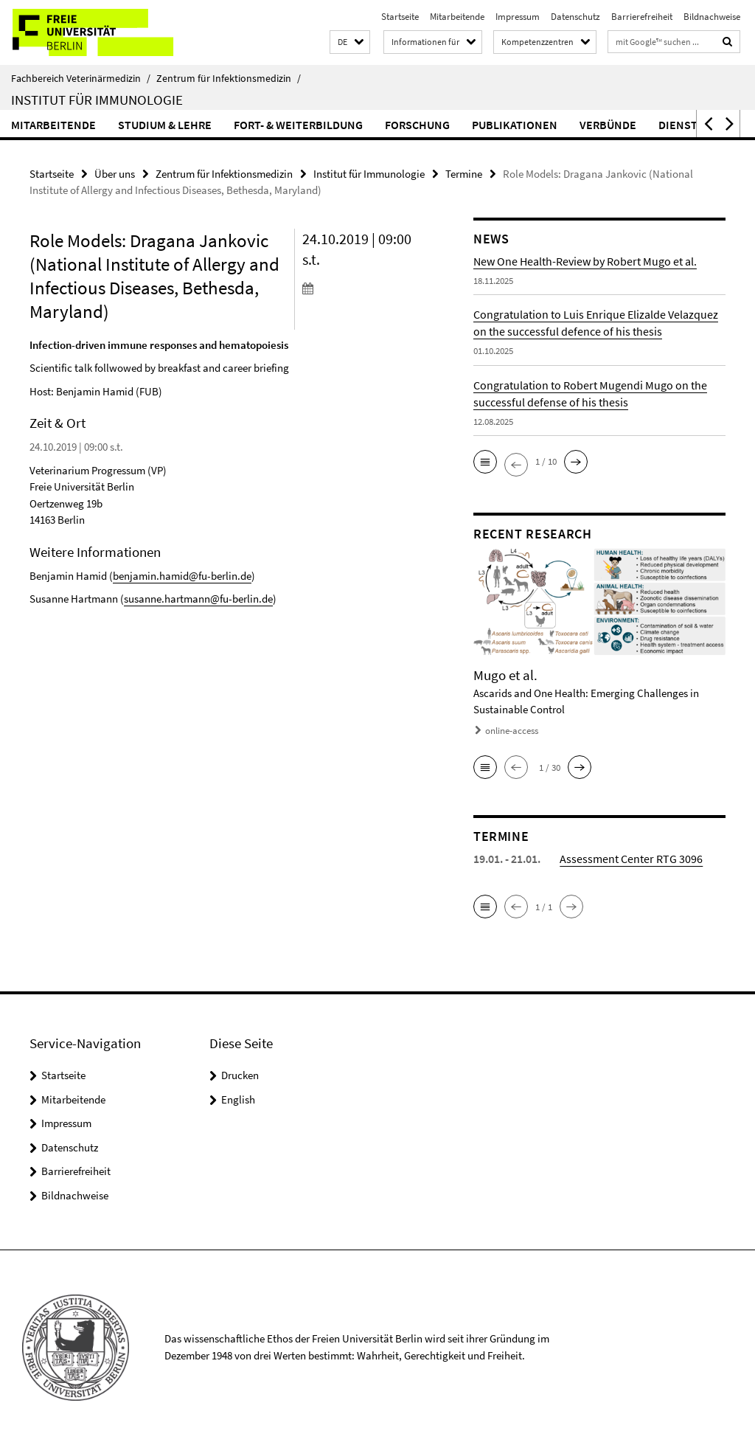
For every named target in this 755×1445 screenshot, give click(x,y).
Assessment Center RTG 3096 (631, 858)
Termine (463, 174)
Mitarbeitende (457, 16)
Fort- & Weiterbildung (298, 124)
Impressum (517, 16)
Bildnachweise (711, 16)
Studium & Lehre (165, 124)
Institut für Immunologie (97, 99)
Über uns (114, 174)
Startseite (400, 16)
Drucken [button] (240, 1075)
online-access (511, 730)
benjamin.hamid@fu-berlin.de (182, 576)
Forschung (417, 124)
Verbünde (608, 124)
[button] (350, 42)
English (238, 1099)
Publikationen (514, 124)
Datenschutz (575, 16)
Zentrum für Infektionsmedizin (228, 78)
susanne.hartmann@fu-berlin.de (198, 599)
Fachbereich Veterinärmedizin (80, 78)
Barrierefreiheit (641, 16)
